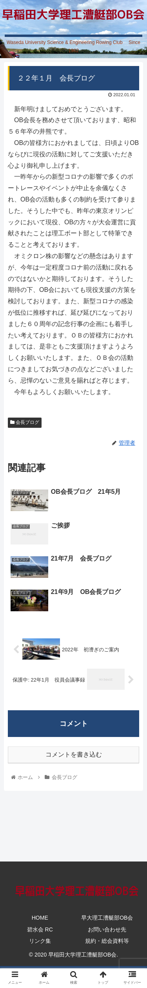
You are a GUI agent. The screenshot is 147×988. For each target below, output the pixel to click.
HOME (40, 918)
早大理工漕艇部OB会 (107, 918)
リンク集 (40, 941)
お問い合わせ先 (107, 929)
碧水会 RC (40, 929)
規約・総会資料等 (107, 941)
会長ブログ (24, 422)
